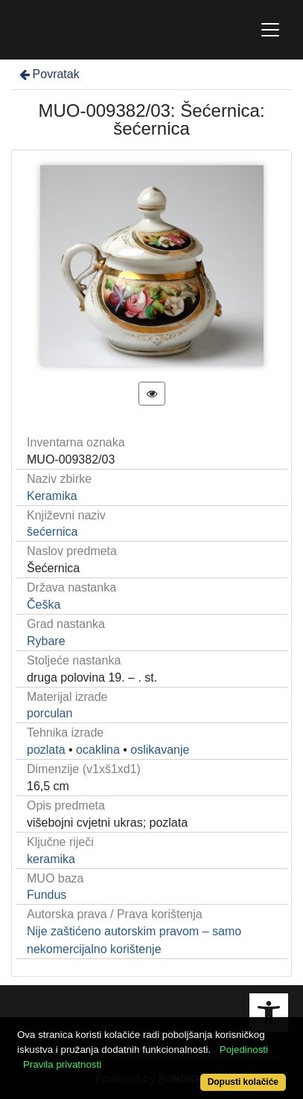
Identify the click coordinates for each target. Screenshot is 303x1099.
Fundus (46, 894)
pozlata (46, 749)
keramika (51, 859)
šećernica (52, 531)
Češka (43, 604)
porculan (49, 713)
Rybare (46, 641)
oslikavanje (159, 749)
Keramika (52, 496)
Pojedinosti (244, 1049)
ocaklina (98, 749)
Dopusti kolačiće (243, 1082)
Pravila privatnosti (62, 1064)
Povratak (48, 74)
